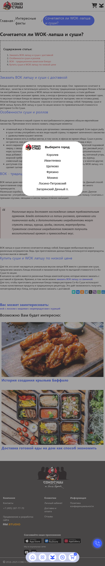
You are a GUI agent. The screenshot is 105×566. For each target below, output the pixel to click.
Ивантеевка (52, 160)
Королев (52, 154)
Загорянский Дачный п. (52, 189)
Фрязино (52, 172)
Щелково (52, 166)
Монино (52, 177)
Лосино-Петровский (52, 183)
